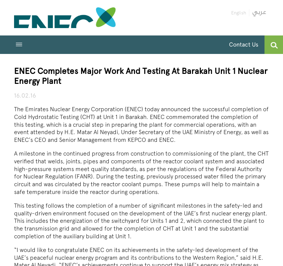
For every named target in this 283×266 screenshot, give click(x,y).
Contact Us (243, 44)
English (238, 13)
